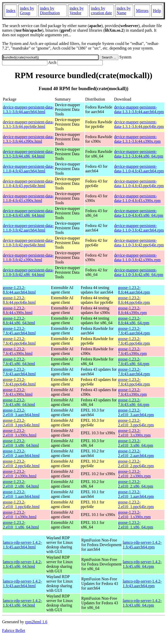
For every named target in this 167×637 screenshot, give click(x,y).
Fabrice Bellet (13, 630)
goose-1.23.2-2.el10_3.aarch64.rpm (136, 412)
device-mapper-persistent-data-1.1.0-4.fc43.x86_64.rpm (138, 213)
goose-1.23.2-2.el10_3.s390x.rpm (134, 432)
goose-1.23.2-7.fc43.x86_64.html (19, 402)
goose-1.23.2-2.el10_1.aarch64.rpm (136, 494)
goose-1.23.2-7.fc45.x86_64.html (19, 361)
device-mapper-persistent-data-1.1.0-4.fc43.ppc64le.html (28, 183)
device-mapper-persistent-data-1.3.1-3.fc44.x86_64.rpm (138, 153)
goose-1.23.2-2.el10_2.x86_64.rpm (135, 483)
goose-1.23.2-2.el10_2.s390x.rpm (134, 473)
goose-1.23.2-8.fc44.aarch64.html (19, 289)
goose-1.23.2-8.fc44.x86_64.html (19, 320)
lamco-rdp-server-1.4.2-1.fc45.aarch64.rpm (142, 544)
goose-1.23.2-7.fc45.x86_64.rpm (133, 361)
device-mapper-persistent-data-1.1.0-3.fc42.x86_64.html (28, 272)
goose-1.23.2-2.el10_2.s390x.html (19, 473)
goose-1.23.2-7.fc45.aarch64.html (19, 330)
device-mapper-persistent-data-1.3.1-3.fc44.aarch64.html (28, 109)
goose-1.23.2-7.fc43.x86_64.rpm (133, 402)
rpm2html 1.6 (36, 622)
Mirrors (142, 10)
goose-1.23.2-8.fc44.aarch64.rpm (134, 289)
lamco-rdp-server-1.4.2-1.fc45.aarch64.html (22, 544)
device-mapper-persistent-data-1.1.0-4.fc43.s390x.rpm (137, 198)
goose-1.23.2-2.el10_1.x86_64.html (21, 524)
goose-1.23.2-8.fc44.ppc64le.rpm (134, 300)
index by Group (27, 10)
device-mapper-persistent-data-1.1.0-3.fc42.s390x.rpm (137, 257)
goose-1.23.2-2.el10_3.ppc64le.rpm (136, 422)
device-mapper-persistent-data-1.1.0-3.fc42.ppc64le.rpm (139, 242)
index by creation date (101, 10)
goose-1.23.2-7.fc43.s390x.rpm (132, 392)
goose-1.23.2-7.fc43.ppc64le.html (19, 381)
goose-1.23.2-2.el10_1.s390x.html (19, 514)
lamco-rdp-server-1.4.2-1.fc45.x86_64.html (22, 564)
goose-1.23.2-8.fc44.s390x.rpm (132, 310)
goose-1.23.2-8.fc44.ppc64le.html (19, 300)
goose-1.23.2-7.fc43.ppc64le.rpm (134, 381)
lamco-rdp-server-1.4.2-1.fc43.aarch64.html (22, 583)
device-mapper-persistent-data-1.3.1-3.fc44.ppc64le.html (28, 124)
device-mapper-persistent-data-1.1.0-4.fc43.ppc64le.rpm (139, 183)
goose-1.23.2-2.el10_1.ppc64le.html (21, 504)
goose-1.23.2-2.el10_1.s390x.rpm (134, 514)
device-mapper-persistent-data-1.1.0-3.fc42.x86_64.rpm (138, 272)
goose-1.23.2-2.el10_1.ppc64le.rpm (136, 504)
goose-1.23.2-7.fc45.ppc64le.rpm (134, 340)
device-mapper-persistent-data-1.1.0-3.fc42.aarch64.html (28, 227)
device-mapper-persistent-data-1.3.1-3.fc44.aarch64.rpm (139, 109)
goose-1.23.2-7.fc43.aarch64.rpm (134, 371)
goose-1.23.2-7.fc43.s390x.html (18, 392)
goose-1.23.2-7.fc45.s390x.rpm (132, 351)
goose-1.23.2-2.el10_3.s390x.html (19, 432)
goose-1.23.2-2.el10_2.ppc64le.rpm (136, 463)
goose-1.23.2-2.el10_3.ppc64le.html (21, 422)
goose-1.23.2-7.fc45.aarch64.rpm (134, 330)
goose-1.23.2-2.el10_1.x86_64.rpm (135, 524)
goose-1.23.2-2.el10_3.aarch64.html (21, 412)
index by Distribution (50, 10)
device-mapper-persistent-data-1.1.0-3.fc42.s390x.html (28, 257)
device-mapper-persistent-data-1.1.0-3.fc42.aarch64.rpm (139, 227)
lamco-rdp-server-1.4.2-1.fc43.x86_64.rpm (142, 602)
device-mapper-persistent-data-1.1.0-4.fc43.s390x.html (28, 198)
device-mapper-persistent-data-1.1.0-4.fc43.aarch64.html (28, 168)
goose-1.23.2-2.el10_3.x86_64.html (21, 443)
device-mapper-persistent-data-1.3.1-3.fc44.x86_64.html (28, 153)
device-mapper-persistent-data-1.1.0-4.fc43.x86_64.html (28, 213)
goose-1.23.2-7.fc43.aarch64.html (19, 371)
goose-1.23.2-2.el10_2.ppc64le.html (21, 463)
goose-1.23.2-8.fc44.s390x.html (18, 310)
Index (10, 10)
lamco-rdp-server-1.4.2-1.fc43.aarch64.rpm (142, 583)
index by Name (124, 10)
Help (157, 10)
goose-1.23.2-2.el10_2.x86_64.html (21, 483)
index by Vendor (76, 10)
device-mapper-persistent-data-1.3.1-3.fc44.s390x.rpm (137, 139)
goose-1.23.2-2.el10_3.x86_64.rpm (135, 443)
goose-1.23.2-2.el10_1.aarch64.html (21, 494)
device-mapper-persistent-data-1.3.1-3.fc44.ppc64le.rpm (139, 124)
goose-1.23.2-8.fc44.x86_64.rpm (133, 320)
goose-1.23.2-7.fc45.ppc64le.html (19, 340)
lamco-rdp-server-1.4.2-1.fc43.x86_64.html (22, 602)
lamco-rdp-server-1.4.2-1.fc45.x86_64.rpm (142, 564)
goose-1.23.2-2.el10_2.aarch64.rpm (136, 453)
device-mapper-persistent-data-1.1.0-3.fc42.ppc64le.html (28, 242)
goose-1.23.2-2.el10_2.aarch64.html (21, 453)
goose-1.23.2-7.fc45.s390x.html (18, 351)
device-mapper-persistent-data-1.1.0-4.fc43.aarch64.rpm (139, 168)
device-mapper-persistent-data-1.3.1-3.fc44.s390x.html (28, 139)
